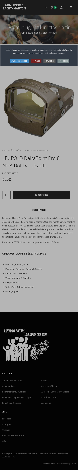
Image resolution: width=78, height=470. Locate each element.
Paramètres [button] (49, 61)
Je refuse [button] (36, 61)
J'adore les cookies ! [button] (19, 61)
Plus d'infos (63, 61)
